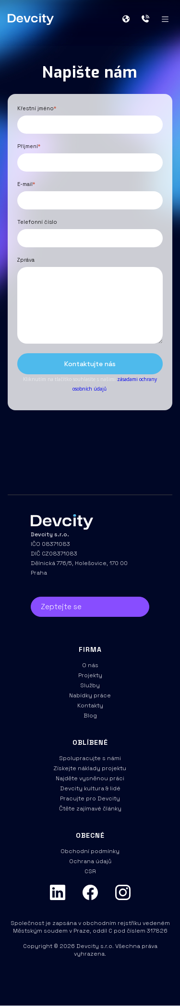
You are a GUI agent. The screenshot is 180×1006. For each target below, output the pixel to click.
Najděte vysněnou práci (90, 778)
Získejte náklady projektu (90, 768)
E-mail (26, 184)
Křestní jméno (36, 108)
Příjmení (28, 146)
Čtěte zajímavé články (90, 808)
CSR (90, 871)
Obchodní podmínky (90, 851)
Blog (90, 715)
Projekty (90, 675)
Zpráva (26, 259)
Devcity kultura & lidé (90, 788)
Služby (90, 685)
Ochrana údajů (90, 861)
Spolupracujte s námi (90, 758)
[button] (129, 19)
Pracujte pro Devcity (90, 798)
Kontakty (90, 705)
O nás (90, 665)
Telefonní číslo (37, 222)
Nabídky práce (90, 695)
